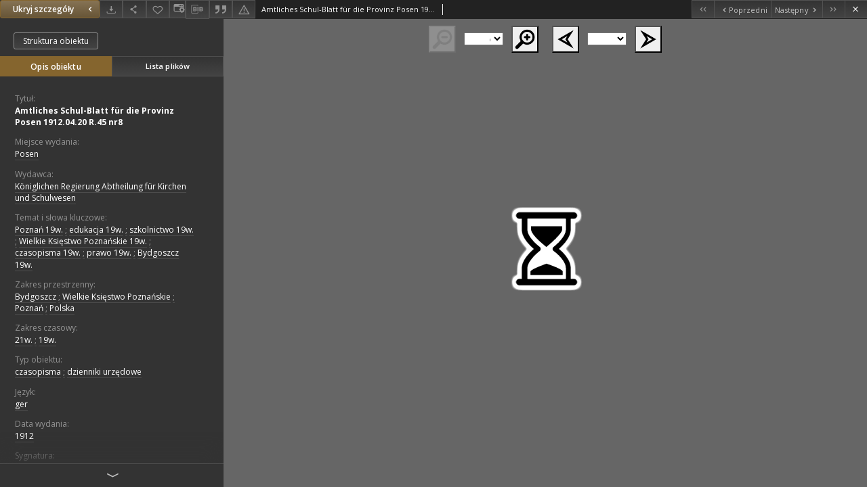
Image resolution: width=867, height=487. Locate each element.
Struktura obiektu (56, 41)
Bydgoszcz (35, 296)
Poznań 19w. (39, 229)
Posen (27, 154)
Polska (62, 308)
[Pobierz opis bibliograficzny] (197, 9)
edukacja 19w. (96, 229)
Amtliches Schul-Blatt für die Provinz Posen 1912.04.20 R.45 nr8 (94, 116)
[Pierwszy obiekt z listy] (703, 9)
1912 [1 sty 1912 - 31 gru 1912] (24, 436)
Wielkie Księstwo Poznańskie (116, 296)
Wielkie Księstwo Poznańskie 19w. (83, 241)
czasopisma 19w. (48, 252)
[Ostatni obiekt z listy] (833, 9)
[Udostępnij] (134, 9)
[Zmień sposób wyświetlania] (177, 9)
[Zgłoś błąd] (243, 9)
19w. (47, 340)
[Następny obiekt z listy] (796, 9)
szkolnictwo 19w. (161, 229)
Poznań (29, 308)
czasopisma (38, 371)
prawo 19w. (109, 252)
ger (21, 404)
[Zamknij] (856, 9)
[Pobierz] (111, 9)
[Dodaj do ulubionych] (157, 9)
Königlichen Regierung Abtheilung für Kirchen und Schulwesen (100, 192)
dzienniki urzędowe (104, 371)
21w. (24, 340)
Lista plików (168, 66)
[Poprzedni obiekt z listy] (742, 9)
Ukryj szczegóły (54, 9)
